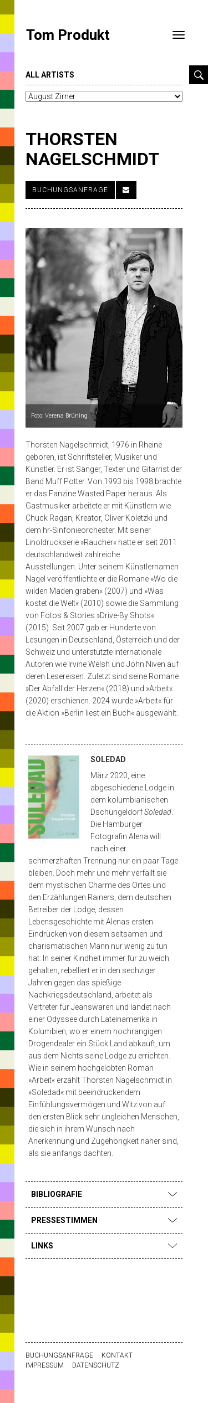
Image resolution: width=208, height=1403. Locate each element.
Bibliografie (104, 1194)
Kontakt (117, 1355)
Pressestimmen (104, 1220)
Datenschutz (95, 1365)
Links (104, 1245)
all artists (50, 74)
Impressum (45, 1365)
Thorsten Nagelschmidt (92, 149)
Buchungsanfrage (70, 190)
